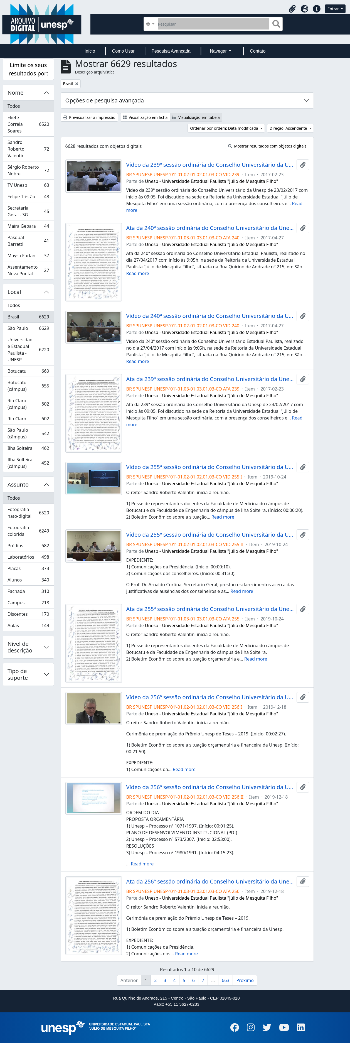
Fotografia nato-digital (28, 512)
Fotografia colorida (28, 530)
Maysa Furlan (28, 256)
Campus (28, 603)
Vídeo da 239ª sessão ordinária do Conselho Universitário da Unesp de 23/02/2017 (210, 164)
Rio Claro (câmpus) (28, 403)
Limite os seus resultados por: (28, 69)
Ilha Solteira (28, 449)
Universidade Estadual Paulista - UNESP (28, 350)
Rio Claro (28, 419)
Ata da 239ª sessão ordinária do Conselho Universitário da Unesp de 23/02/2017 (210, 379)
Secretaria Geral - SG (28, 211)
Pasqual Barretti (28, 240)
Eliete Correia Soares (28, 124)
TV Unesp (28, 186)
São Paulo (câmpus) (28, 433)
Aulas (28, 626)
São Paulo (28, 329)
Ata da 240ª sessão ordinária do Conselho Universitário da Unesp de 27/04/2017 (210, 228)
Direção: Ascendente (289, 128)
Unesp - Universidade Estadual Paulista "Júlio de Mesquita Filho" (211, 181)
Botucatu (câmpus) (28, 385)
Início (90, 51)
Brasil (28, 318)
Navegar (219, 51)
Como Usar (123, 51)
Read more (137, 273)
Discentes (28, 615)
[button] (292, 9)
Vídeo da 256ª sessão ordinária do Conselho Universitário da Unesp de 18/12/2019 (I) (210, 697)
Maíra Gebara (28, 227)
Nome (15, 92)
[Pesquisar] (213, 24)
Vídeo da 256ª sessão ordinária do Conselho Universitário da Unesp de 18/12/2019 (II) (210, 787)
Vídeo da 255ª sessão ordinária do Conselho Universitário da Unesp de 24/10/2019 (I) (210, 467)
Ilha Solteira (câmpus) (28, 463)
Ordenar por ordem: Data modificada (224, 128)
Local (14, 292)
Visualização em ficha (145, 117)
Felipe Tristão (28, 197)
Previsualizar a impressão (89, 117)
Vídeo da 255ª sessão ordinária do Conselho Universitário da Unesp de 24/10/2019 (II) (210, 534)
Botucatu (28, 372)
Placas (28, 569)
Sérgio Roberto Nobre (28, 170)
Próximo (245, 980)
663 (225, 980)
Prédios (28, 546)
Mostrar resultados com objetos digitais (267, 146)
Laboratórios (28, 558)
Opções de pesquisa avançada (104, 100)
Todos (14, 106)
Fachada (28, 592)
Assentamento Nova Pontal (28, 270)
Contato (257, 51)
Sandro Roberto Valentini (28, 149)
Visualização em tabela (196, 117)
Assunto (18, 484)
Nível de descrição (20, 647)
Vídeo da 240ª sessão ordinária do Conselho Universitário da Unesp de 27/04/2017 (210, 316)
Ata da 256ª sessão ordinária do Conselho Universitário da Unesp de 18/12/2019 (210, 881)
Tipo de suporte (18, 674)
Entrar (333, 8)
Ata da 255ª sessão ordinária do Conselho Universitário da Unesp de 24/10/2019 (210, 609)
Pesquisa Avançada (170, 51)
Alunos (28, 581)
